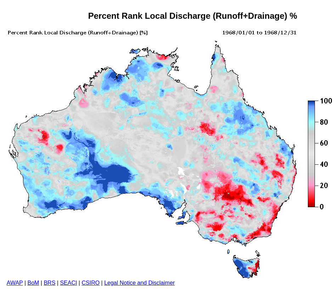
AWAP (15, 283)
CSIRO (90, 283)
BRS (49, 283)
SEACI (68, 283)
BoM (33, 283)
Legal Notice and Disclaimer (139, 283)
